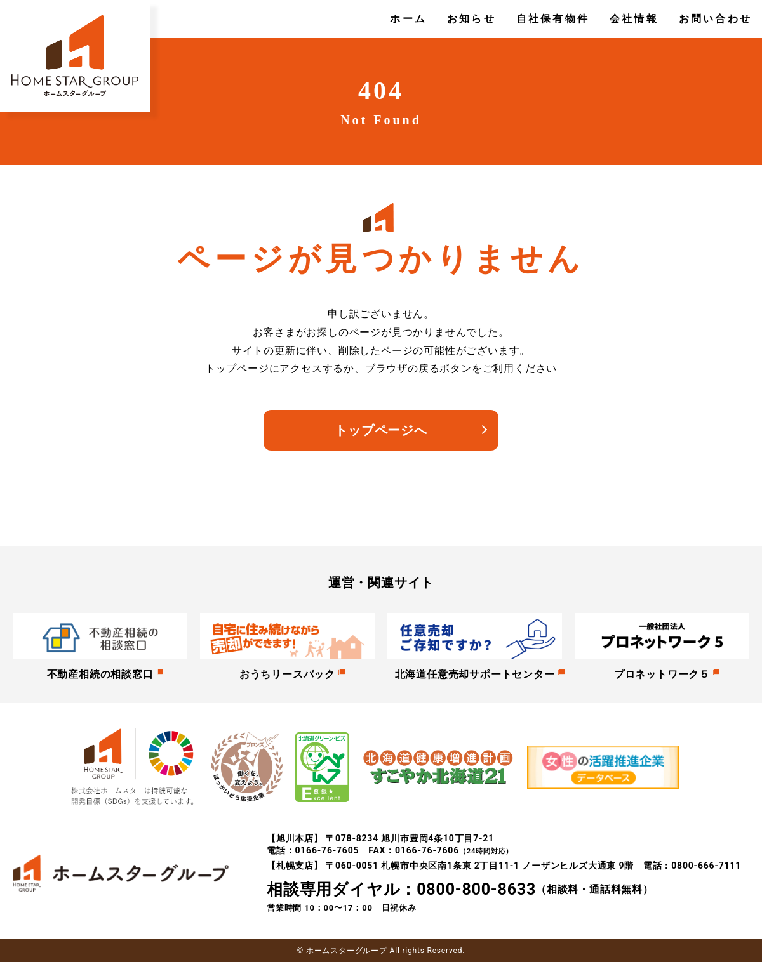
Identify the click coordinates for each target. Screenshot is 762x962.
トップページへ (381, 430)
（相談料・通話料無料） (460, 890)
